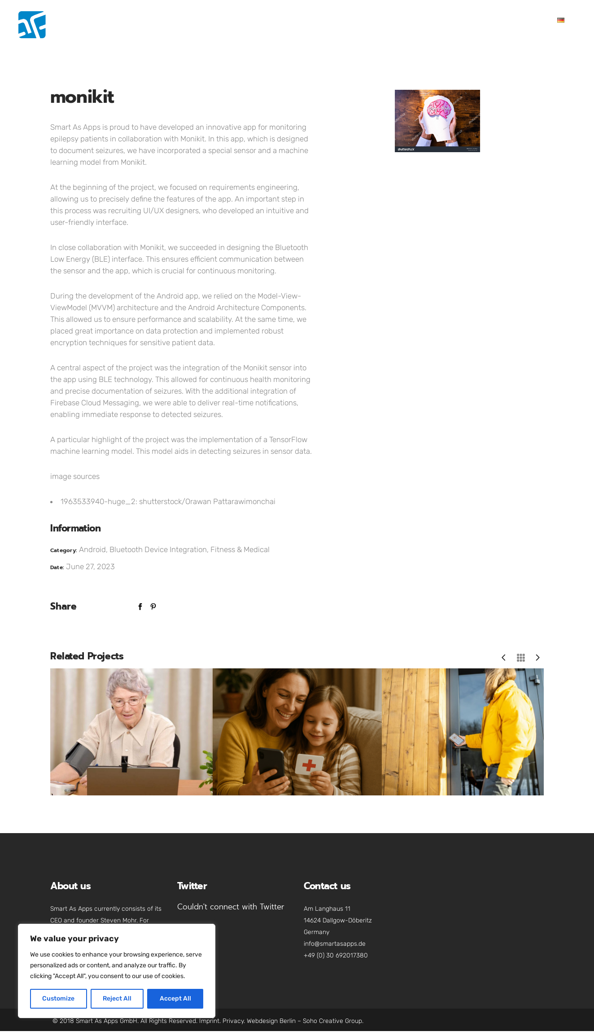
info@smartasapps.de (335, 944)
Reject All (117, 998)
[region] (116, 971)
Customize (58, 998)
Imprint (209, 1021)
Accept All (175, 998)
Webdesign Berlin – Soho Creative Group (304, 1021)
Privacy (233, 1021)
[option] (437, 121)
